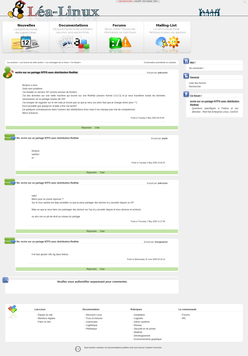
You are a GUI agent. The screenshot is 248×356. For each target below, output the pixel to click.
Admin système (142, 321)
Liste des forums (197, 83)
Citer (97, 127)
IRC (184, 318)
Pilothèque (91, 328)
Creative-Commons (153, 348)
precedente (160, 62)
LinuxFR (138, 1)
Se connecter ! (196, 68)
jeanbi (165, 138)
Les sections (12, 62)
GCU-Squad (147, 1)
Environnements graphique (148, 339)
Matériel (138, 332)
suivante (172, 62)
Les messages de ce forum (57, 62)
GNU (155, 1)
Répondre (86, 127)
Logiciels (138, 318)
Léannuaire (91, 321)
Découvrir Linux (94, 315)
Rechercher (195, 86)
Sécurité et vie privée (145, 328)
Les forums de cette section (31, 62)
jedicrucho (163, 73)
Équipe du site (45, 315)
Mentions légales (46, 318)
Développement (142, 335)
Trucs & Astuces (94, 318)
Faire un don (44, 321)
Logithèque (91, 325)
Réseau (138, 325)
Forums (186, 315)
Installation (139, 315)
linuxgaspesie (161, 242)
